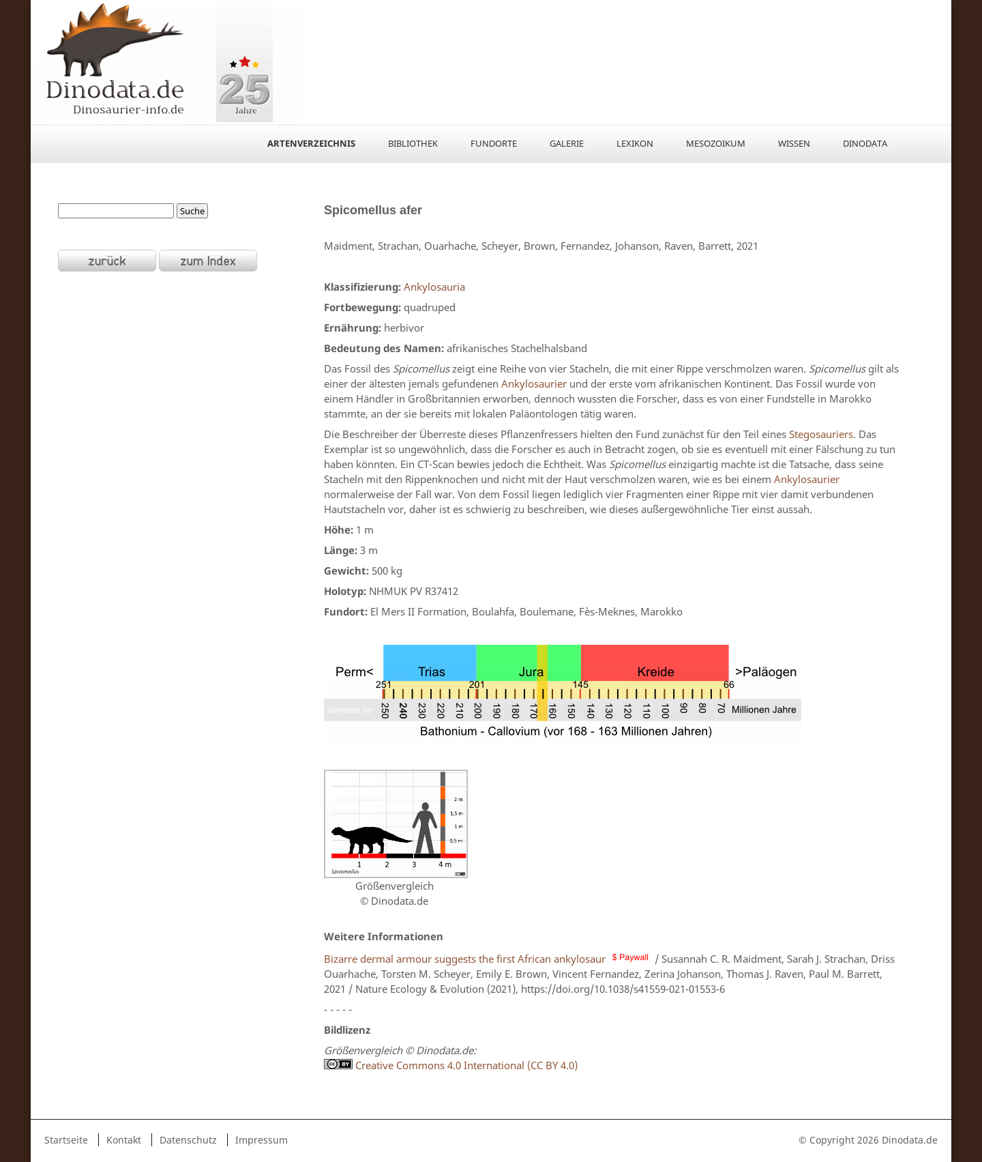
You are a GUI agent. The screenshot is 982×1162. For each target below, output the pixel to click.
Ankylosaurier (534, 383)
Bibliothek (413, 143)
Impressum (261, 1139)
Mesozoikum (715, 143)
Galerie (567, 143)
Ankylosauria (433, 286)
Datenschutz (188, 1139)
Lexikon (634, 143)
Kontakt (123, 1139)
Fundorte (494, 143)
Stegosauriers (821, 434)
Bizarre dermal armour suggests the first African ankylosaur (488, 958)
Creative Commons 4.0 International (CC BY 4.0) (465, 1065)
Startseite (66, 1139)
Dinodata (865, 143)
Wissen (794, 143)
